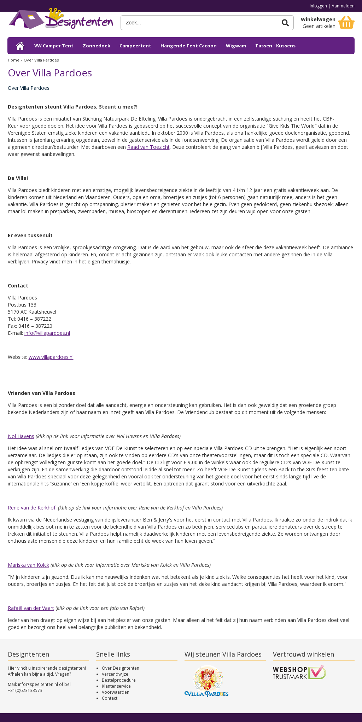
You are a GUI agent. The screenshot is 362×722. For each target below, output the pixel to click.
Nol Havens (21, 436)
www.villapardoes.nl (51, 357)
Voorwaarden (115, 692)
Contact (109, 698)
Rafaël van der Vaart (31, 608)
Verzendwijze (115, 674)
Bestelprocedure (119, 680)
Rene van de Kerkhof (32, 507)
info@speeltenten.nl (38, 684)
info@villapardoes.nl (47, 333)
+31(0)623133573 (25, 690)
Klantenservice (116, 686)
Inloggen (318, 6)
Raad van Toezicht (148, 147)
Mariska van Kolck (28, 564)
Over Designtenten (120, 668)
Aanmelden (343, 6)
